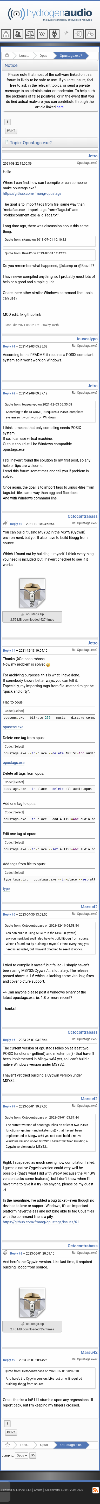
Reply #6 (9, 1040)
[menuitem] (11, 131)
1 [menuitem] (7, 122)
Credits (38, 1490)
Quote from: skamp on (35, 239)
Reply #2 (9, 393)
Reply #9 (9, 1360)
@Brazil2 (85, 266)
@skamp (66, 266)
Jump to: (8, 1455)
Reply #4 (9, 650)
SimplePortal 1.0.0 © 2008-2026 (64, 1490)
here (60, 107)
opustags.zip (32, 614)
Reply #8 (16, 1253)
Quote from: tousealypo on (38, 404)
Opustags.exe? (71, 56)
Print (11, 130)
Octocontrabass (82, 516)
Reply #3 (16, 524)
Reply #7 (9, 1106)
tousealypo (87, 338)
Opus (43, 56)
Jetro (93, 155)
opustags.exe (13, 763)
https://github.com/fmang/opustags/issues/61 (41, 1222)
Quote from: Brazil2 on (35, 253)
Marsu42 (89, 906)
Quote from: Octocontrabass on (42, 925)
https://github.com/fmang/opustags (32, 193)
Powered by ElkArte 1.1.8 (16, 1490)
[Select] (19, 711)
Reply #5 (9, 914)
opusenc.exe (13, 727)
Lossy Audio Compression (24, 56)
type (6, 889)
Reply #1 (9, 346)
